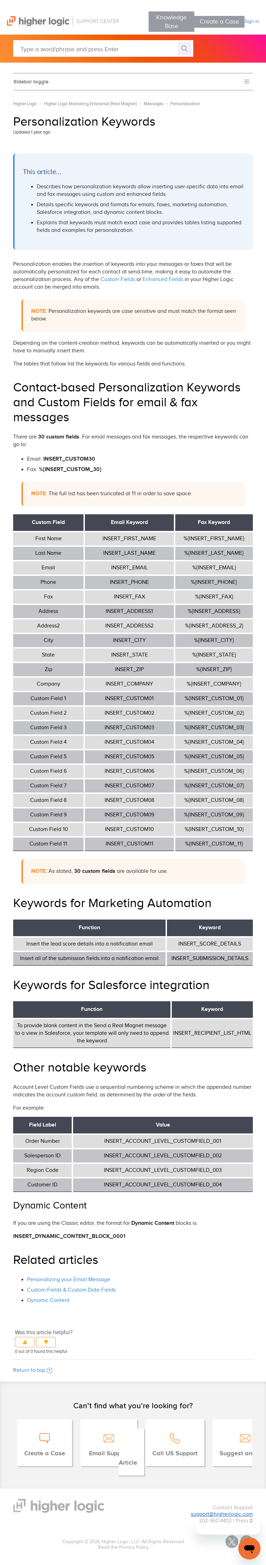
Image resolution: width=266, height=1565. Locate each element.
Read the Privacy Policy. (123, 1547)
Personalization (185, 104)
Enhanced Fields (163, 279)
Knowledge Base (171, 22)
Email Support (108, 1453)
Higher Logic (25, 104)
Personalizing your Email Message (68, 1279)
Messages (153, 104)
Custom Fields (117, 279)
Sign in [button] (252, 21)
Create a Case (219, 21)
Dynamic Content (48, 1300)
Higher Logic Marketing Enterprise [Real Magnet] (90, 104)
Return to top (32, 1370)
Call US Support (174, 1453)
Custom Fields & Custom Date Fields (71, 1290)
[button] (25, 1342)
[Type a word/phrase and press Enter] (103, 48)
